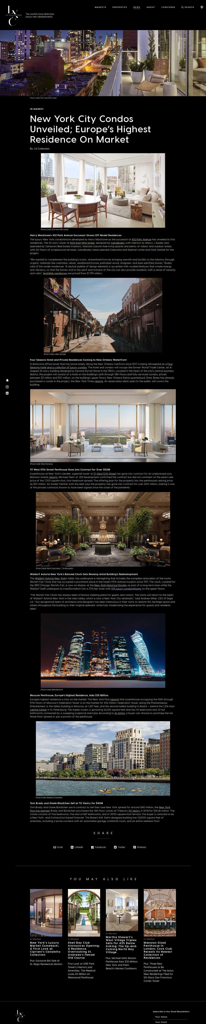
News (136, 7)
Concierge (168, 7)
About (151, 7)
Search (189, 7)
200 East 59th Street (82, 242)
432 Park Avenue (141, 239)
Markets (100, 7)
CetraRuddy (118, 242)
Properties (120, 7)
